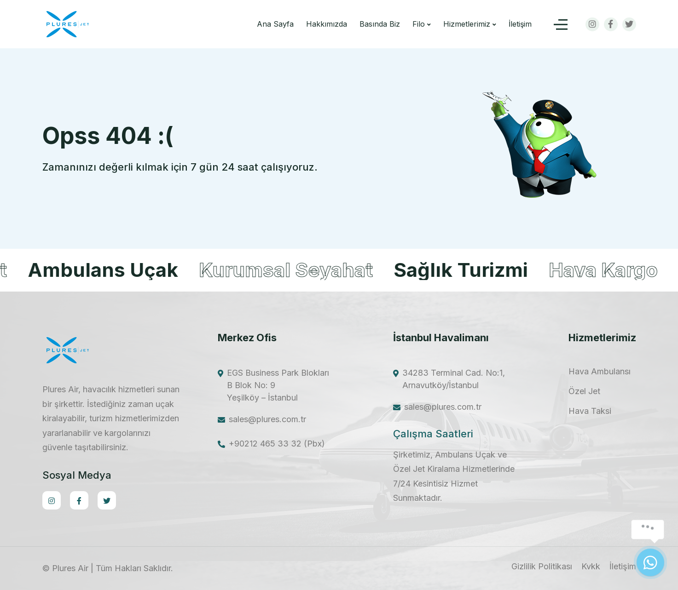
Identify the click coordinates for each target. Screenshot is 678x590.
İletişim (520, 24)
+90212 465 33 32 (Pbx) (277, 443)
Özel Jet (584, 391)
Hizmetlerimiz (466, 24)
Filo (418, 24)
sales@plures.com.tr (267, 419)
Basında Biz (379, 24)
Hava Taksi (589, 411)
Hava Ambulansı (599, 371)
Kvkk (590, 566)
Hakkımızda (326, 24)
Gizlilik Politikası (541, 566)
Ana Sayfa (275, 24)
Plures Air (70, 568)
